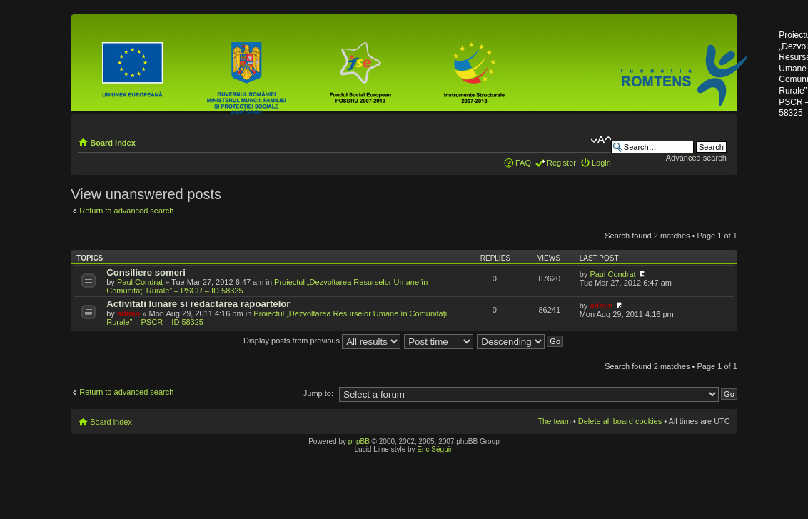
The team (553, 421)
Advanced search (696, 157)
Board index (113, 142)
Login (601, 162)
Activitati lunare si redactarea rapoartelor (198, 303)
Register (561, 162)
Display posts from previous (321, 340)
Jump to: (318, 393)
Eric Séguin (435, 449)
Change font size (600, 139)
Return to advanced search (126, 210)
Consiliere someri (146, 272)
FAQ (523, 162)
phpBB (359, 441)
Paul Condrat (140, 282)
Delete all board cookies (620, 421)
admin (128, 313)
